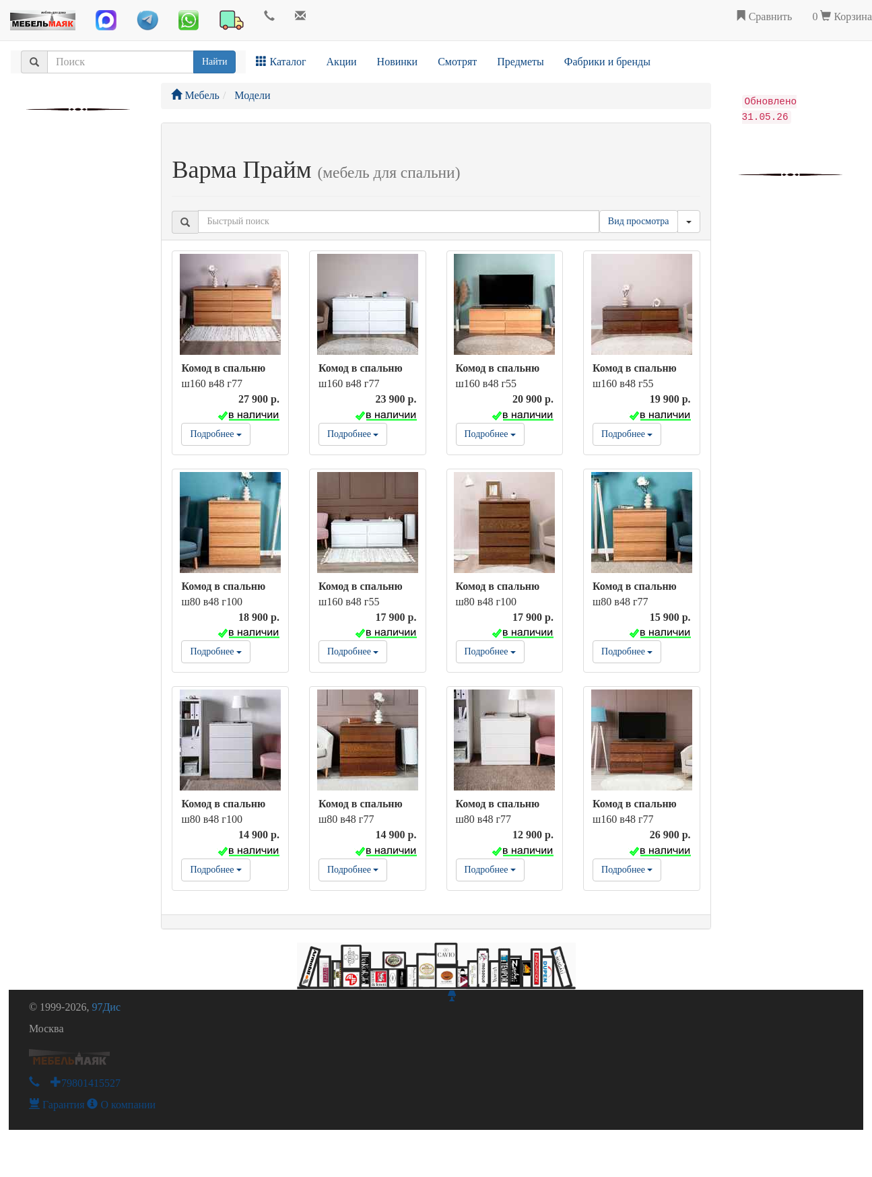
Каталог (281, 61)
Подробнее (215, 434)
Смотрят (457, 61)
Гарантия (57, 1104)
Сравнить (764, 16)
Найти (214, 62)
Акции (342, 61)
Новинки (397, 61)
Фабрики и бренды (607, 61)
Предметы (520, 61)
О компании (121, 1104)
